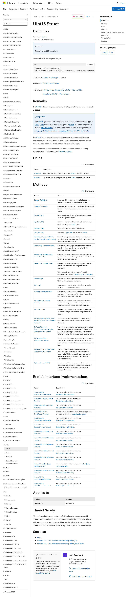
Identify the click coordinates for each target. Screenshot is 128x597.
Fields (103, 26)
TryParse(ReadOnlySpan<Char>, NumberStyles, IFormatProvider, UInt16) (43, 329)
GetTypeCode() (39, 233)
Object (45, 77)
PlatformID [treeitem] (8, 217)
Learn (35, 16)
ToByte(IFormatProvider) (64, 401)
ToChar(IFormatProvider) (64, 407)
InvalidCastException (79, 414)
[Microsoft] (4, 3)
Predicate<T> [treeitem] (9, 226)
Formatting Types (65, 151)
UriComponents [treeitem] (9, 495)
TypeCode (69, 233)
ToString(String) (39, 309)
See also (104, 41)
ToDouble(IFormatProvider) (65, 427)
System (44, 37)
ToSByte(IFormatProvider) (64, 453)
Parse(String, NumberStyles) (43, 263)
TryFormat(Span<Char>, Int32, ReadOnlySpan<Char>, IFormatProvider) (44, 320)
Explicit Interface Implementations (112, 32)
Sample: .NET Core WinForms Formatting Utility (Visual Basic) (60, 543)
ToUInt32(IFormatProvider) (65, 479)
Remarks (104, 23)
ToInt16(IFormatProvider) (64, 433)
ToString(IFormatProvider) (43, 292)
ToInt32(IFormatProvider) (64, 440)
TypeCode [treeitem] (7, 419)
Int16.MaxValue (47, 127)
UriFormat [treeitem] (7, 499)
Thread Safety (106, 38)
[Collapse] (27, 15)
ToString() (37, 285)
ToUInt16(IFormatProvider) (65, 473)
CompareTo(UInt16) (40, 206)
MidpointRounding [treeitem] (10, 113)
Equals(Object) (39, 215)
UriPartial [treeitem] (7, 519)
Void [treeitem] (5, 574)
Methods (104, 29)
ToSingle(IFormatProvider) (65, 460)
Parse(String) (38, 278)
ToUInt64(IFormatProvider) (65, 486)
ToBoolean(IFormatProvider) (65, 394)
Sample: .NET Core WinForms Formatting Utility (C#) (57, 540)
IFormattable (64, 94)
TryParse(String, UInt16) (42, 363)
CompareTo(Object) (40, 200)
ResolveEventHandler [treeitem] (11, 262)
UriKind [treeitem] (6, 511)
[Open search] (117, 3)
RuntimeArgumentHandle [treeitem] (13, 266)
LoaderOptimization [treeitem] (11, 72)
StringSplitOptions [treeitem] (10, 330)
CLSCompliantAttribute (50, 83)
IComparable (48, 90)
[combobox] (15, 19)
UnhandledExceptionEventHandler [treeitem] (15, 482)
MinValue (37, 178)
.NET (42, 16)
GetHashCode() (39, 228)
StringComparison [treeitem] (10, 322)
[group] (64, 69)
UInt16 (67, 90)
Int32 (37, 124)
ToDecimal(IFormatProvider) (65, 420)
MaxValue (37, 173)
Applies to (104, 35)
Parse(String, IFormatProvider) (44, 246)
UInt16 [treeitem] (8, 443)
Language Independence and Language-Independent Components (62, 131)
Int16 (42, 124)
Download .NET (118, 9)
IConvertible (77, 90)
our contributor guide (46, 571)
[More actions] (93, 16)
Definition (104, 21)
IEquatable (47, 94)
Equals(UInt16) (39, 222)
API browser (51, 16)
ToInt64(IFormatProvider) (64, 447)
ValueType (54, 77)
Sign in (123, 3)
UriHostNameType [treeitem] (10, 507)
